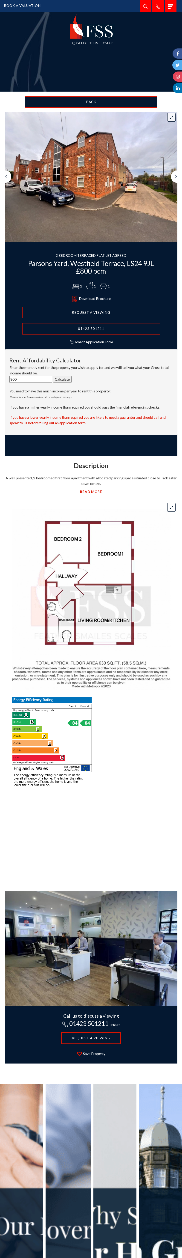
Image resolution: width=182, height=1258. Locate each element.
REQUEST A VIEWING (91, 312)
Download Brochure (91, 298)
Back (91, 102)
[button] (8, 206)
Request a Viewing (91, 1038)
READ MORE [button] (91, 492)
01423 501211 (91, 328)
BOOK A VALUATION (22, 5)
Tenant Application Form (91, 342)
